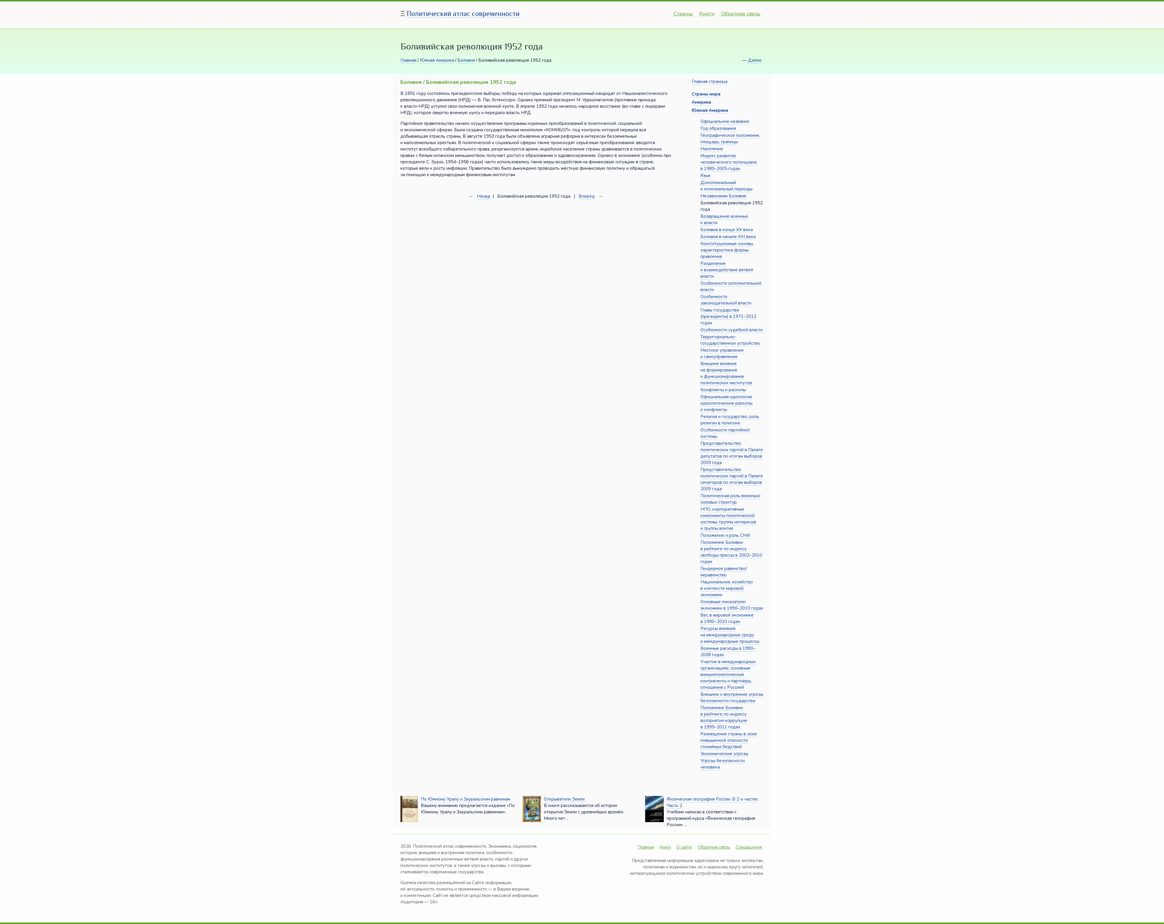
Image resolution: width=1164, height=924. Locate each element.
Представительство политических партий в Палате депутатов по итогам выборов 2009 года (731, 452)
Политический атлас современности (463, 13)
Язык (705, 175)
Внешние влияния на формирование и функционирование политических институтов (726, 373)
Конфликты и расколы (723, 390)
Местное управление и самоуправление (722, 353)
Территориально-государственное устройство (730, 340)
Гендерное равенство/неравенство (723, 572)
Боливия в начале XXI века (728, 237)
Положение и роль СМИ (725, 535)
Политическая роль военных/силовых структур (730, 499)
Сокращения (749, 847)
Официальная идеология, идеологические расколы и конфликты (726, 403)
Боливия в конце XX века (726, 230)
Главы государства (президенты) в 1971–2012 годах (728, 316)
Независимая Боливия (723, 196)
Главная (408, 60)
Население (711, 149)
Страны (683, 13)
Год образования (718, 128)
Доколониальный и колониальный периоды (726, 186)
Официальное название (724, 121)
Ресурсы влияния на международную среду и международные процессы (729, 635)
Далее (755, 60)
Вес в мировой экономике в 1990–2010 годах (727, 618)
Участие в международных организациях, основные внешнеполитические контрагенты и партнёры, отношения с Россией (728, 674)
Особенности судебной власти (731, 330)
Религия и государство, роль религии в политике (729, 420)
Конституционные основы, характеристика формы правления (727, 250)
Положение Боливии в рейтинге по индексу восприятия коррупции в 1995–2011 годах (723, 717)
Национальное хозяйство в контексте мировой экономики (726, 588)
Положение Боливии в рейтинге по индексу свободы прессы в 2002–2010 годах (731, 551)
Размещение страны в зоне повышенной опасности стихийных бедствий (728, 740)
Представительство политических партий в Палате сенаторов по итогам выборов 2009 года (731, 479)
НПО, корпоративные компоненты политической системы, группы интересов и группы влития (728, 518)
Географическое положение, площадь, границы (730, 138)
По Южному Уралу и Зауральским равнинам (465, 799)
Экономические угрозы (724, 754)
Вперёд (587, 196)
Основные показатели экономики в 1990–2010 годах (731, 605)
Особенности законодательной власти (725, 300)
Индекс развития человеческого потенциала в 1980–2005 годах (728, 162)
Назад (483, 196)
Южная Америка (437, 60)
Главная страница (710, 81)
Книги (707, 13)
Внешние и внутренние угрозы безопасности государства (731, 697)
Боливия (466, 60)
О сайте (684, 847)
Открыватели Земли (564, 799)
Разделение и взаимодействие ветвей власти (726, 270)
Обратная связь (740, 13)
